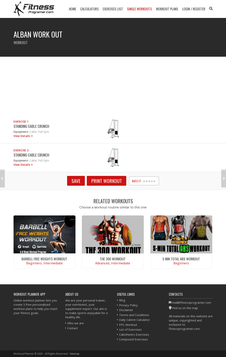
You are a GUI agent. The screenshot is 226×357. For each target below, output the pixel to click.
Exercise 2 (21, 150)
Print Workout (106, 180)
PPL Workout (128, 325)
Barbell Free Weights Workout (44, 258)
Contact (72, 328)
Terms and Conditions (134, 315)
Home (72, 8)
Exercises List (113, 8)
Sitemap (74, 353)
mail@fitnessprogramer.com (191, 302)
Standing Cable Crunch (31, 126)
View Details (22, 136)
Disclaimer (126, 310)
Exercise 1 (21, 121)
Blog (122, 300)
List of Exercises (130, 329)
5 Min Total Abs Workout (181, 258)
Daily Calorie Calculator (134, 320)
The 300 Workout (113, 258)
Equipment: (21, 132)
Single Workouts (139, 8)
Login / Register (193, 8)
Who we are (75, 323)
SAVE (75, 180)
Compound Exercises (133, 339)
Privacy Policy (128, 305)
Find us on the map (185, 308)
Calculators (89, 8)
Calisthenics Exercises (134, 334)
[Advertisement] (113, 85)
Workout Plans (167, 8)
